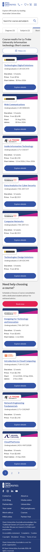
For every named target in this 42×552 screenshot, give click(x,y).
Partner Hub (26, 517)
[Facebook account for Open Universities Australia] (3, 491)
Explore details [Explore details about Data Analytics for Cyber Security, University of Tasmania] (20, 204)
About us (24, 496)
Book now (20, 304)
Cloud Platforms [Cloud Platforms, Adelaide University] (12, 442)
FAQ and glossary (28, 508)
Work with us (7, 512)
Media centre (26, 500)
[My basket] (30, 4)
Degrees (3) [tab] (10, 30)
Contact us (6, 496)
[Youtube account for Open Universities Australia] (16, 491)
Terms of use (31, 537)
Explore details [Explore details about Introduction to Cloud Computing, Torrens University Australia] (20, 386)
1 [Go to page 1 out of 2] (5, 473)
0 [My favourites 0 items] (26, 4)
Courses (24, 512)
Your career (7, 508)
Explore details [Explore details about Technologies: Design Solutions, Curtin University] (20, 276)
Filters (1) (20, 50)
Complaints (25, 533)
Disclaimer (15, 537)
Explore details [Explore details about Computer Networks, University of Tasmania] (20, 240)
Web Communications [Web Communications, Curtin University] (14, 104)
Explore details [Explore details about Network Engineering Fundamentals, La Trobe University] (20, 424)
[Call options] (20, 4)
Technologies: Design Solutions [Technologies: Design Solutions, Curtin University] (18, 257)
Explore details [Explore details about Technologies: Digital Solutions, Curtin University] (20, 87)
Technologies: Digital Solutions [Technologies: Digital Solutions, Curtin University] (18, 65)
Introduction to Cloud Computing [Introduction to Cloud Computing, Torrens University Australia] (20, 361)
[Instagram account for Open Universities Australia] (7, 491)
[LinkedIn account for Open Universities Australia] (12, 491)
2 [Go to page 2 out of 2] (11, 473)
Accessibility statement (11, 533)
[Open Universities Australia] (9, 6)
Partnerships (7, 504)
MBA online (7, 517)
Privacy (22, 537)
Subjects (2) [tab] (25, 30)
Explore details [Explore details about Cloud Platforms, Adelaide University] (20, 464)
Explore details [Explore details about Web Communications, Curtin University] (20, 129)
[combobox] (20, 21)
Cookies (34, 533)
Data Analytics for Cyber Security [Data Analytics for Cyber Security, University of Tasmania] (20, 185)
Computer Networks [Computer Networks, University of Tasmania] (14, 221)
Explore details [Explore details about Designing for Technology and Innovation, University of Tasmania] (20, 344)
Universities (25, 504)
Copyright (6, 537)
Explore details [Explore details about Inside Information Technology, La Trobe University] (20, 168)
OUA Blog (6, 500)
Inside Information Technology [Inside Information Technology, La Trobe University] (18, 146)
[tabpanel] (20, 256)
